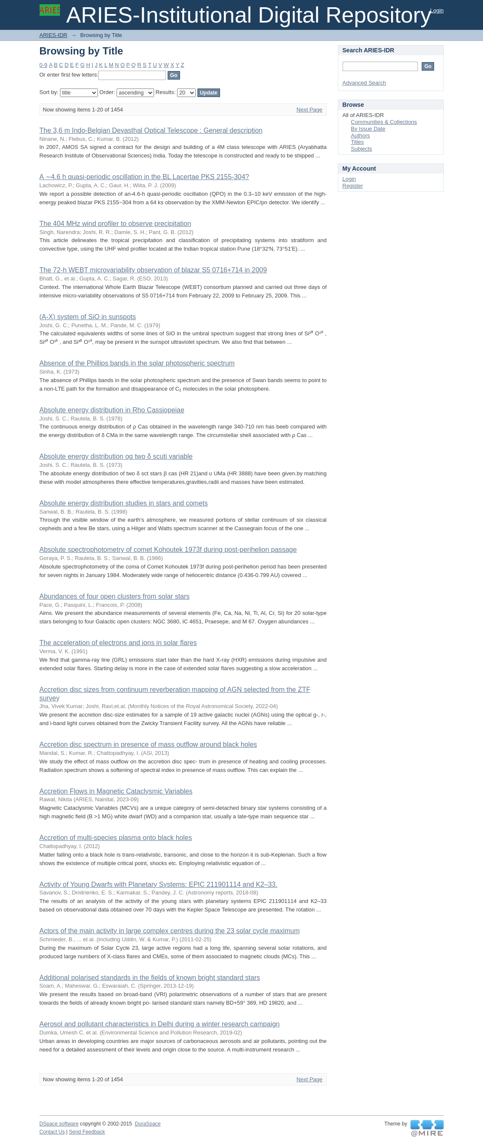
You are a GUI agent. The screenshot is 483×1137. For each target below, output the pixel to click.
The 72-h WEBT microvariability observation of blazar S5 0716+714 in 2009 (153, 270)
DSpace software (59, 1124)
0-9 (44, 65)
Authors (360, 135)
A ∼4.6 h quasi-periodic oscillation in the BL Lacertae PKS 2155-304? (144, 176)
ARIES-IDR (54, 35)
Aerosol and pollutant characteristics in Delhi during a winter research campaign (160, 1024)
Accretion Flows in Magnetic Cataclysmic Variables (116, 791)
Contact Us (52, 1132)
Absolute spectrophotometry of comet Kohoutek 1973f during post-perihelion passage (168, 549)
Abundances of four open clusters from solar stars (115, 596)
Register (353, 186)
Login (437, 10)
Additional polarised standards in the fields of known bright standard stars (150, 977)
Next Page (310, 109)
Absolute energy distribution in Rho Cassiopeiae (112, 410)
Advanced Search (364, 83)
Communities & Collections (384, 122)
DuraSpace (147, 1124)
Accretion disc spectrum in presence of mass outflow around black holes (148, 744)
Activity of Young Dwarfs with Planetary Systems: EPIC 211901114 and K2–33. (158, 884)
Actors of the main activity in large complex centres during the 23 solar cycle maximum (170, 930)
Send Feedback (87, 1132)
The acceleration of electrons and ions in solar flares (118, 642)
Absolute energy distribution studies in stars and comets (124, 503)
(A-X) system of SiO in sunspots (88, 316)
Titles (357, 142)
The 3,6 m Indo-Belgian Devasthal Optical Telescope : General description (151, 130)
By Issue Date (368, 129)
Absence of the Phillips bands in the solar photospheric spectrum (137, 363)
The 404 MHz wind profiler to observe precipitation (115, 223)
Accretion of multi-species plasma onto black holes (116, 837)
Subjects (361, 149)
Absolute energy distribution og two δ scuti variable (116, 456)
